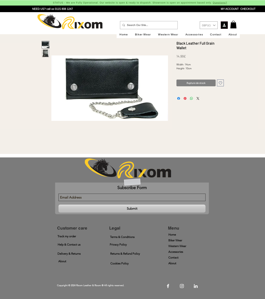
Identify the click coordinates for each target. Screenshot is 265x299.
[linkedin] (195, 286)
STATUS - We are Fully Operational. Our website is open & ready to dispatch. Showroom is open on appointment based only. (133, 2)
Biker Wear (175, 240)
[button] (209, 25)
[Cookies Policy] (119, 263)
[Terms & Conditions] (122, 237)
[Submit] (132, 209)
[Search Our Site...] (148, 25)
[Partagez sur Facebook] (179, 98)
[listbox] (209, 25)
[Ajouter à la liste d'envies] (220, 83)
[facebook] (168, 286)
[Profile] (224, 25)
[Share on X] (198, 98)
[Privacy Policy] (118, 245)
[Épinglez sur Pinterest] (185, 98)
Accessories (175, 251)
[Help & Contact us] (68, 245)
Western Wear (177, 246)
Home (172, 234)
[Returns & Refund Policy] (125, 254)
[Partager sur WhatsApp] (191, 98)
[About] (62, 261)
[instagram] (182, 286)
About (172, 263)
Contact (173, 257)
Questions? (220, 2)
